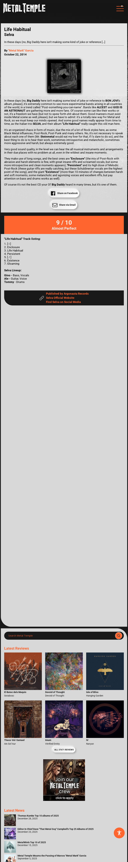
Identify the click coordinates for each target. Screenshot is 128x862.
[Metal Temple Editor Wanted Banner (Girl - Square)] (64, 800)
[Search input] (60, 635)
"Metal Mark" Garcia (20, 50)
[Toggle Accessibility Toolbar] (119, 833)
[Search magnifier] (118, 635)
